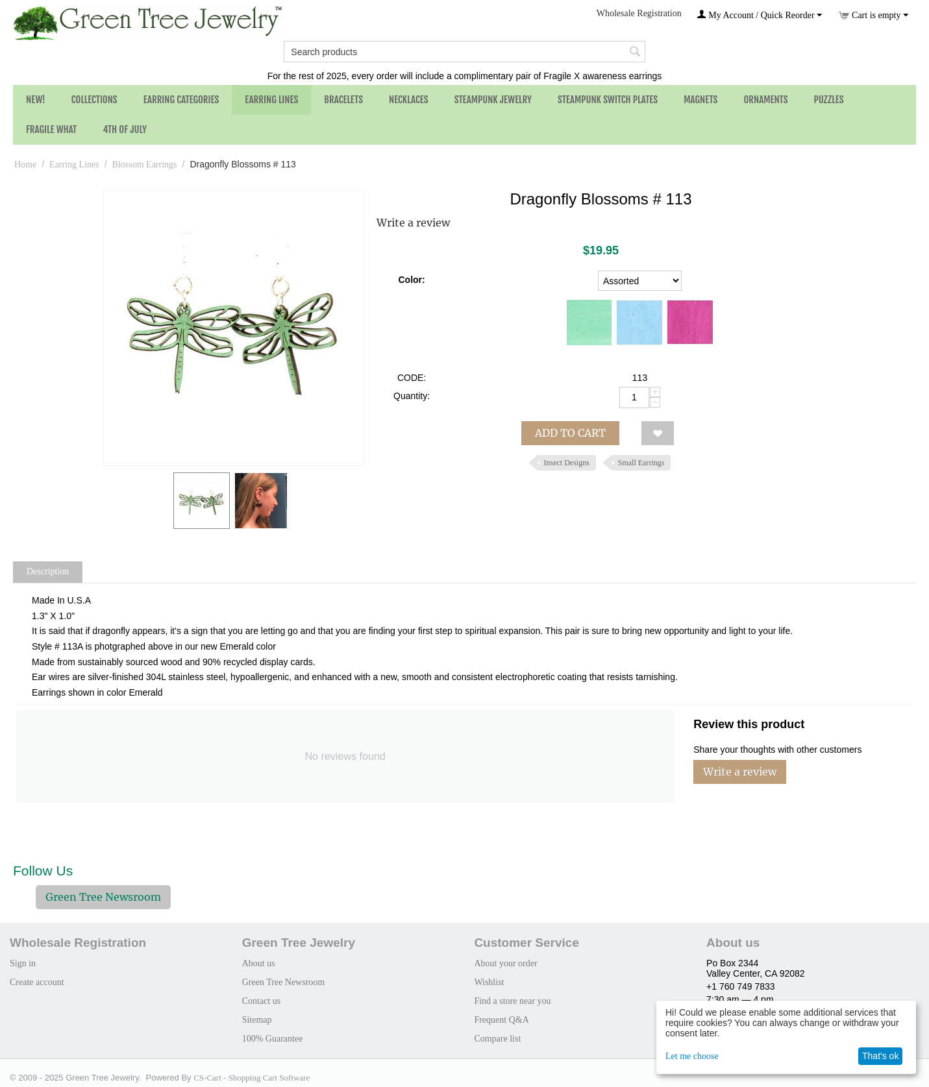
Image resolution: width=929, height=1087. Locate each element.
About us (258, 963)
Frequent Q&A (501, 1020)
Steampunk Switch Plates (608, 99)
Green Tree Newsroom (103, 896)
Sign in (23, 963)
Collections (94, 99)
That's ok (880, 1056)
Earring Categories (181, 99)
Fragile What (51, 129)
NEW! (35, 99)
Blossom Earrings (144, 164)
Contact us (261, 1001)
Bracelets (343, 99)
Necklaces (408, 99)
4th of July (125, 129)
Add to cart (570, 432)
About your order (505, 963)
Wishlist (489, 982)
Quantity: (411, 396)
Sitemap (257, 1020)
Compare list (497, 1039)
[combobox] (464, 51)
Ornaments (765, 99)
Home (25, 164)
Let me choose (692, 1056)
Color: (411, 280)
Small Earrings (641, 462)
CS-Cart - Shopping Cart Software (251, 1077)
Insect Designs (566, 462)
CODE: (411, 378)
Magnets (700, 99)
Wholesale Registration (639, 13)
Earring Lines (271, 99)
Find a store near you (512, 1001)
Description (48, 571)
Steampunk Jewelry (493, 99)
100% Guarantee (272, 1039)
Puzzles (829, 99)
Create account (37, 982)
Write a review (413, 222)
